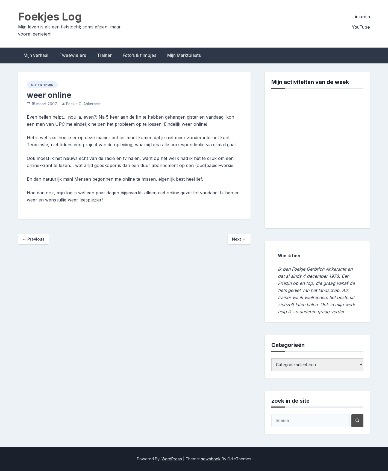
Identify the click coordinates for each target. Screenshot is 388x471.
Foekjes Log (50, 16)
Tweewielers (72, 55)
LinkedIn (361, 16)
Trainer (104, 55)
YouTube (361, 27)
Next (239, 239)
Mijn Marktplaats (184, 55)
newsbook (211, 459)
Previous (33, 239)
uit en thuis (42, 85)
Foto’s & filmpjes (139, 55)
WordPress (171, 459)
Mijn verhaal (35, 55)
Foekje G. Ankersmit (83, 104)
